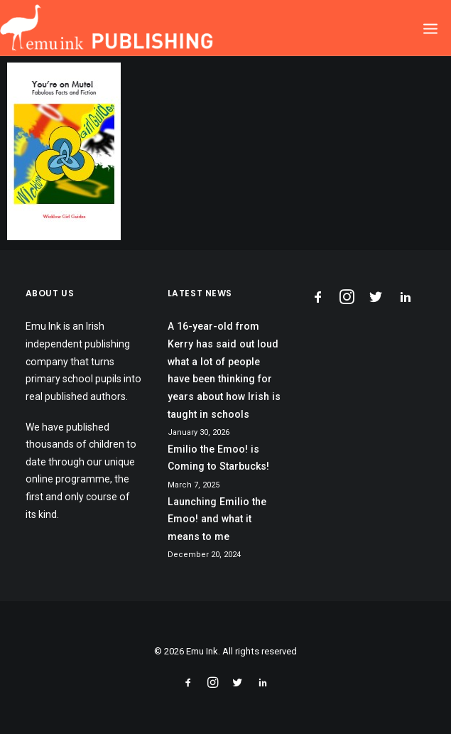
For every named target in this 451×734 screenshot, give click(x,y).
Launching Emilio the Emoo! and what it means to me (217, 519)
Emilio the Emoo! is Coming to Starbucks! (218, 458)
